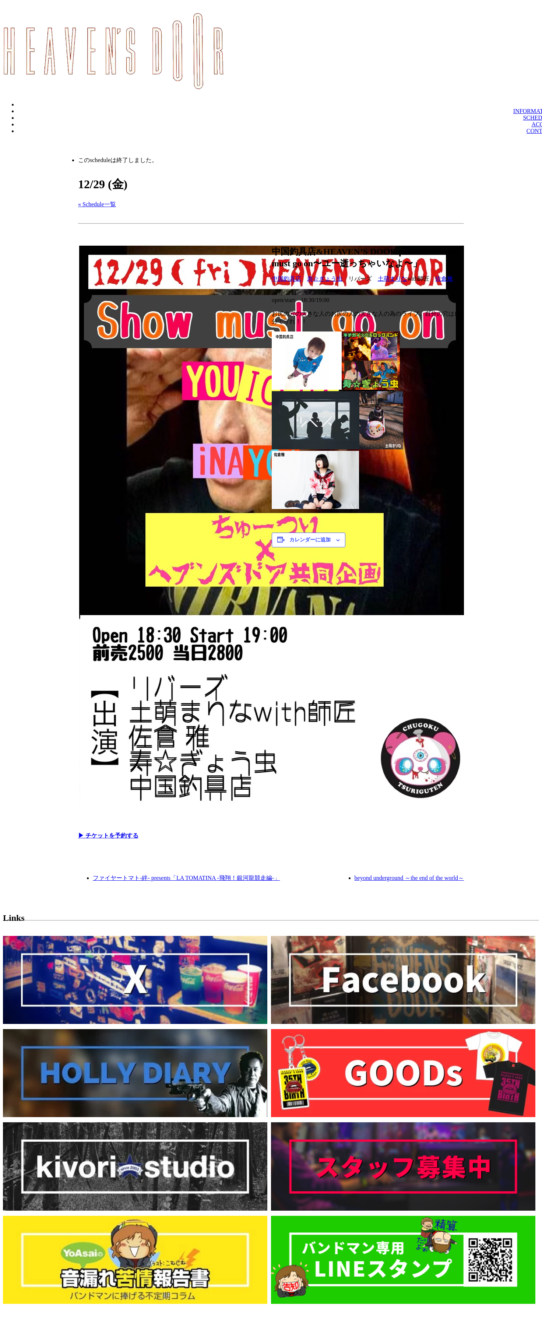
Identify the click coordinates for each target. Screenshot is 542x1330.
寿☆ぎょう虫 (324, 279)
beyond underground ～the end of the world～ (409, 878)
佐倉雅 (444, 279)
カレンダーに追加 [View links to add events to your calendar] (310, 540)
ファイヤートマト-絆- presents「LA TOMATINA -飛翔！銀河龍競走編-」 (186, 878)
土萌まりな (392, 279)
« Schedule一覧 (97, 204)
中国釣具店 (286, 279)
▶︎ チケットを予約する (108, 835)
